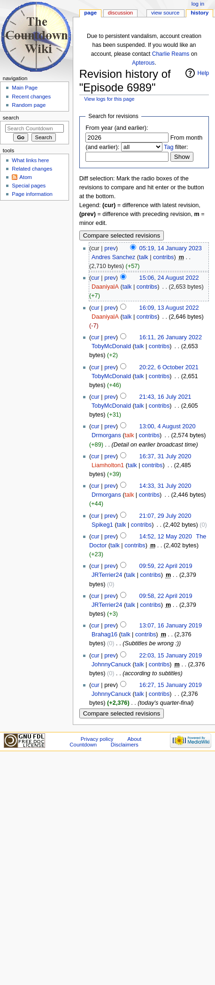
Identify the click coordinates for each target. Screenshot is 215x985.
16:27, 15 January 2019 (170, 685)
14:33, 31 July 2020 (165, 486)
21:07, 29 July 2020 (165, 516)
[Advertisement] (34, 273)
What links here (30, 160)
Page (90, 12)
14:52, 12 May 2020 (165, 536)
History (199, 12)
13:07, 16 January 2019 (170, 625)
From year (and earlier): (116, 128)
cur (95, 278)
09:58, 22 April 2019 (165, 596)
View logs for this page (109, 99)
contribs (163, 257)
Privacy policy (97, 739)
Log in (198, 4)
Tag (168, 147)
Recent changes (31, 96)
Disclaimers (124, 744)
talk (143, 257)
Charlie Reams (171, 54)
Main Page (25, 87)
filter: (176, 147)
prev (110, 248)
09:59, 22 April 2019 (165, 566)
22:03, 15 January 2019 (170, 655)
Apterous (143, 63)
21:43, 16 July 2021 (165, 397)
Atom (25, 177)
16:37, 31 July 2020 (165, 456)
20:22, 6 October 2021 (169, 367)
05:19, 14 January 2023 (170, 248)
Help (203, 73)
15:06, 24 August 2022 (169, 278)
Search (11, 117)
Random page (29, 105)
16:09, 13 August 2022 (169, 308)
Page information (32, 194)
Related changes (32, 169)
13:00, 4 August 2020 (167, 426)
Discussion (120, 12)
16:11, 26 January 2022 (170, 337)
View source (165, 12)
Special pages (29, 185)
